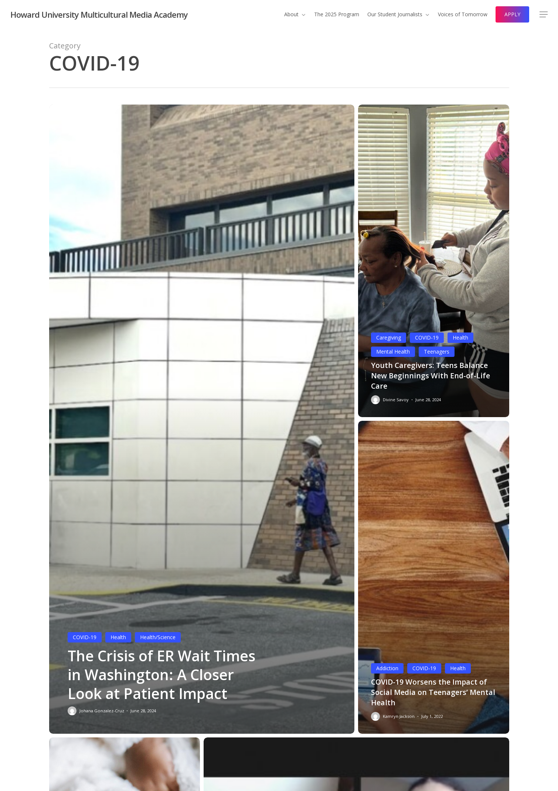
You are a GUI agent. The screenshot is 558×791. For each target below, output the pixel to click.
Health (118, 637)
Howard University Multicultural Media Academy (99, 14)
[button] (544, 14)
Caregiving (388, 337)
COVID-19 (84, 637)
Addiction (387, 668)
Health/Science (158, 637)
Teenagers (436, 351)
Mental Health (393, 351)
